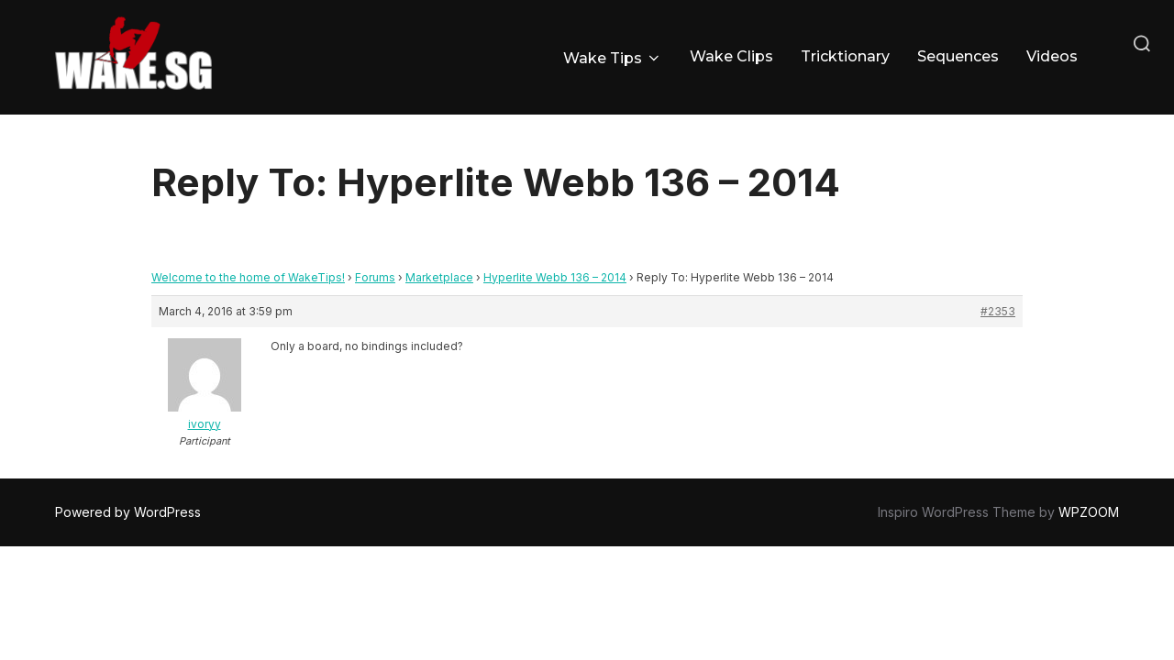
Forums (375, 277)
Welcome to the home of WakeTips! (248, 277)
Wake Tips (612, 58)
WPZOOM (1088, 512)
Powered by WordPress (128, 512)
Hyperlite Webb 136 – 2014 (554, 277)
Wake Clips (731, 56)
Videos (1052, 56)
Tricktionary (845, 56)
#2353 (997, 311)
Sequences (958, 56)
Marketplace (439, 277)
